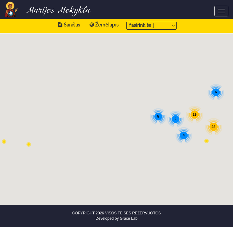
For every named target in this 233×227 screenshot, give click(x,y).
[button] (28, 144)
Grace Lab (128, 218)
